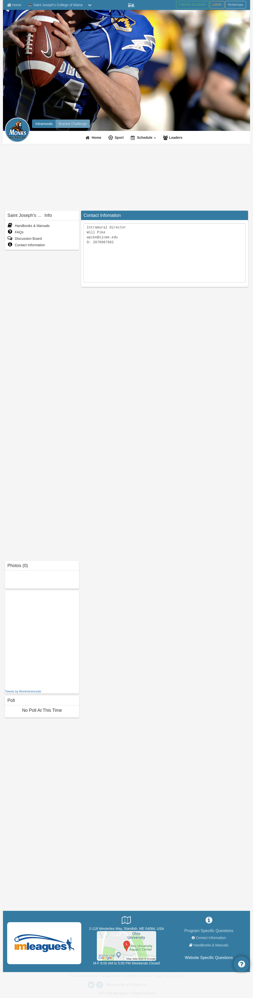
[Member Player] (131, 4)
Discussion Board (24, 239)
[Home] (94, 137)
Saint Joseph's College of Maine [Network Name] (55, 5)
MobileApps (235, 4)
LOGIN (217, 4)
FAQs (15, 232)
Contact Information (26, 245)
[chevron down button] (89, 5)
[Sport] (116, 137)
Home (96, 138)
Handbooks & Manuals (28, 226)
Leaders (176, 138)
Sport (119, 138)
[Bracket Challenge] (73, 124)
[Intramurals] (44, 124)
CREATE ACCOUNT (192, 4)
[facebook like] (42, 639)
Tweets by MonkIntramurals (23, 691)
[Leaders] (173, 137)
